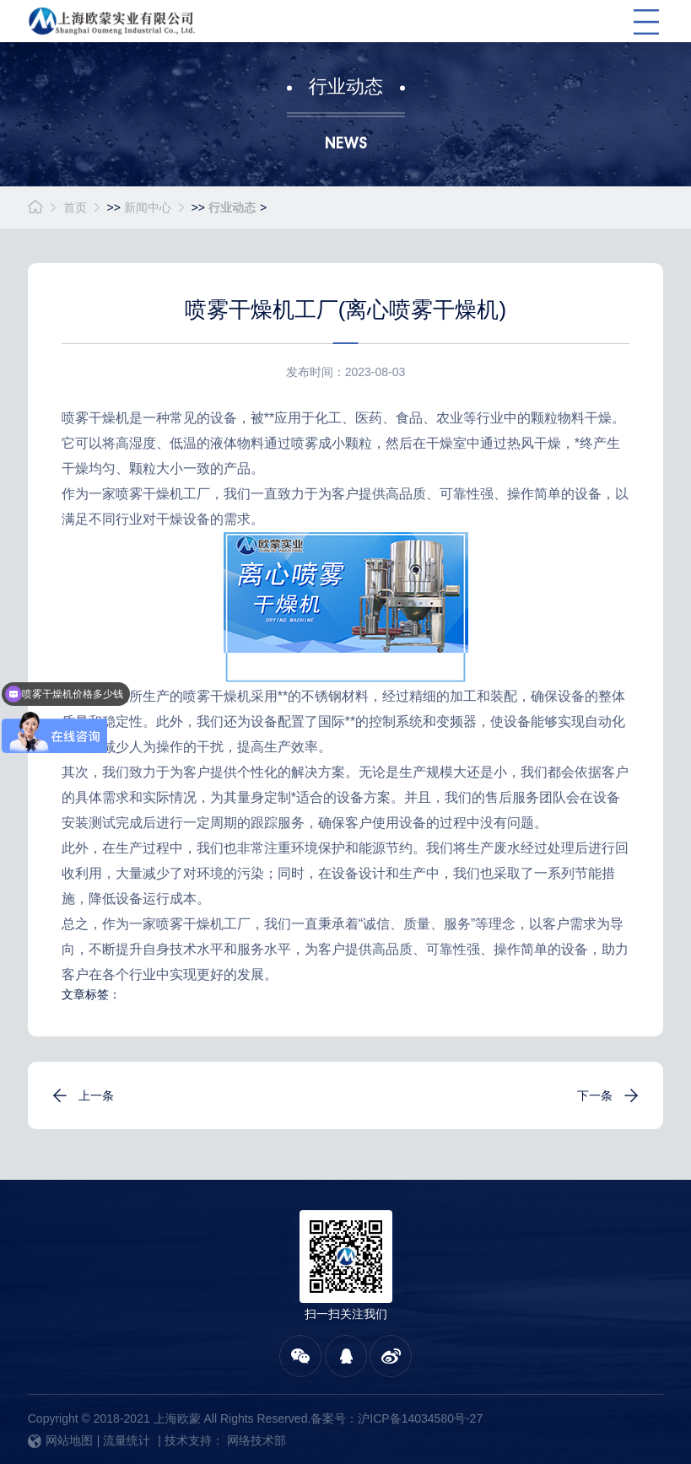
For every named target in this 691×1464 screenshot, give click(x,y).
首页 (75, 207)
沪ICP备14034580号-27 (420, 1418)
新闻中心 (147, 207)
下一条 (595, 1095)
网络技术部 (256, 1440)
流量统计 (126, 1440)
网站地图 (60, 1440)
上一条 (96, 1095)
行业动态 (232, 207)
